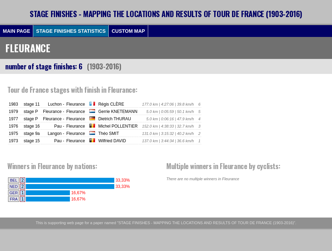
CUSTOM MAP (128, 31)
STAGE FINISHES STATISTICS (71, 31)
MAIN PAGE (16, 31)
